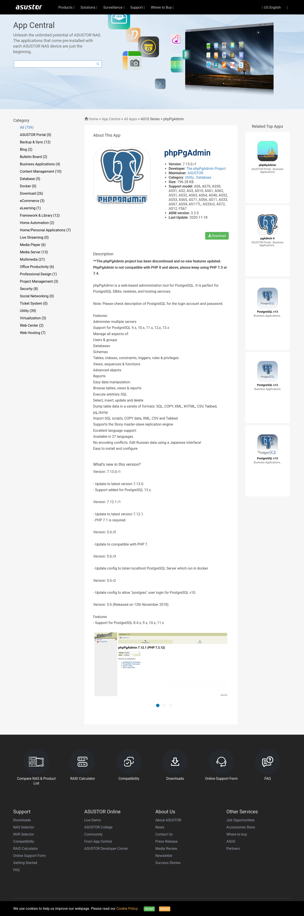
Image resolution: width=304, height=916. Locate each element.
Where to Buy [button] (162, 7)
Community (93, 834)
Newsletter (164, 856)
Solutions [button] (89, 7)
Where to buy (237, 834)
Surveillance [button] (114, 7)
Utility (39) (28, 311)
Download (217, 236)
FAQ (16, 870)
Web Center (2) (32, 325)
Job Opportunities (241, 820)
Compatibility (23, 841)
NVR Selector (23, 834)
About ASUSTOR (168, 820)
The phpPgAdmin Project (206, 168)
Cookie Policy (127, 908)
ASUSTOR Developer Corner (106, 848)
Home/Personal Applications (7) (45, 230)
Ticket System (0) (34, 303)
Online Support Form (29, 856)
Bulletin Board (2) (33, 157)
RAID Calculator (25, 848)
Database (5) (30, 179)
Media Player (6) (33, 245)
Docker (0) (28, 186)
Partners (233, 848)
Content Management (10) (41, 171)
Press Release (166, 841)
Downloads (22, 820)
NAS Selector (23, 827)
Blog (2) (26, 149)
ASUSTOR (195, 173)
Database (203, 177)
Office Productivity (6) (37, 267)
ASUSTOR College (98, 827)
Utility (190, 177)
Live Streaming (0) (34, 237)
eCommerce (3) (32, 201)
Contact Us (164, 834)
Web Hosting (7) (33, 333)
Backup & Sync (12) (35, 142)
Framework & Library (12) (40, 215)
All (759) (27, 127)
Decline (164, 908)
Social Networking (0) (37, 296)
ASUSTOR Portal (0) (35, 135)
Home (91, 119)
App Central (111, 119)
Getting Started (25, 863)
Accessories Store (241, 827)
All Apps (130, 119)
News (159, 827)
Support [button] (137, 7)
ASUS (231, 841)
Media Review (166, 848)
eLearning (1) (30, 208)
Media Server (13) (34, 252)
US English (271, 7)
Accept (149, 908)
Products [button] (66, 7)
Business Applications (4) (40, 164)
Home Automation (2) (37, 223)
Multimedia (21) (32, 259)
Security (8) (29, 289)
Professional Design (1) (38, 274)
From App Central (98, 841)
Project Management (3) (39, 281)
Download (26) (31, 193)
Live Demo (92, 820)
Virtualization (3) (33, 318)
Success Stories (168, 863)
